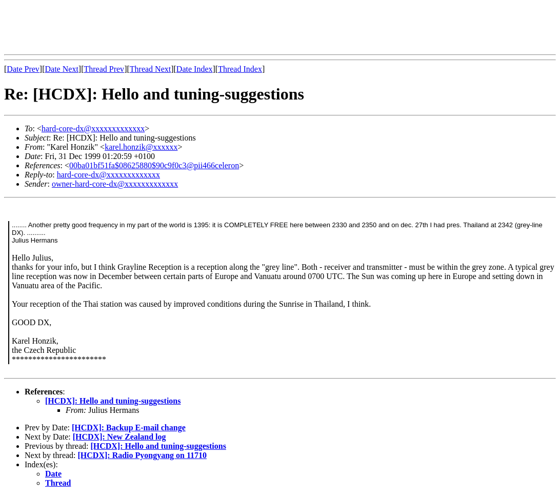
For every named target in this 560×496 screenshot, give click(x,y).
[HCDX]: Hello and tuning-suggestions (113, 400)
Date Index (194, 69)
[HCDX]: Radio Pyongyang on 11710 (142, 455)
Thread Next (150, 69)
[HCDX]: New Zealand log (119, 436)
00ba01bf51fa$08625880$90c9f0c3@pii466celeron (154, 165)
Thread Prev (104, 69)
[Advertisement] (190, 27)
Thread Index (240, 69)
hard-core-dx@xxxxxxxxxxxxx (93, 128)
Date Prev (23, 69)
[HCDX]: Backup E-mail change (129, 427)
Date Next (61, 69)
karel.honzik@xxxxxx (141, 147)
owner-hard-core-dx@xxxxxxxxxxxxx (115, 184)
